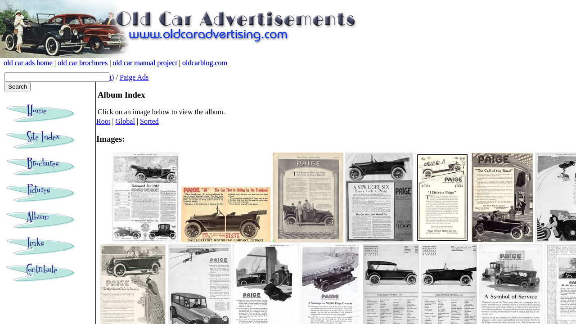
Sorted (149, 121)
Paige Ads (134, 77)
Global (125, 121)
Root (103, 121)
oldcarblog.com (204, 63)
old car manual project (144, 63)
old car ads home (28, 63)
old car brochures (83, 63)
